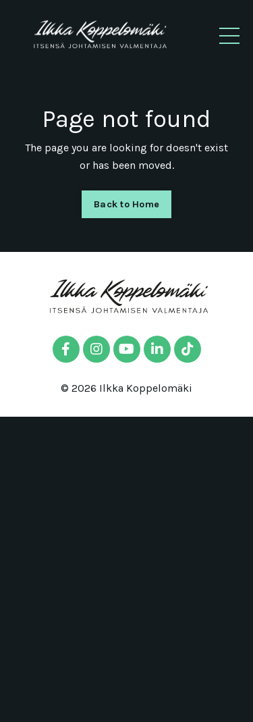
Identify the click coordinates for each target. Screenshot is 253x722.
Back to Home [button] (126, 204)
